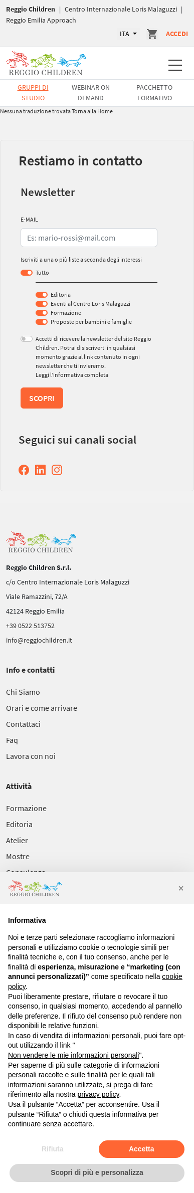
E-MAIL (29, 219)
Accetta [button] (141, 1149)
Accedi (177, 33)
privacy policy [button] (98, 1094)
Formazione (66, 312)
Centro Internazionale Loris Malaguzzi (121, 9)
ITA (125, 33)
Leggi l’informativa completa (72, 374)
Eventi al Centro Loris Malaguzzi (90, 303)
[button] (181, 888)
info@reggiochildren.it (39, 640)
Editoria (61, 294)
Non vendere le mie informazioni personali (73, 1055)
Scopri (42, 398)
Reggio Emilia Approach (41, 20)
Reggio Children (30, 9)
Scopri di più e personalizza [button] (97, 1172)
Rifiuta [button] (53, 1149)
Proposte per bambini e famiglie (91, 321)
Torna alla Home (92, 111)
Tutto (42, 272)
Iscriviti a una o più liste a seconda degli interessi (81, 259)
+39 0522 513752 (30, 625)
